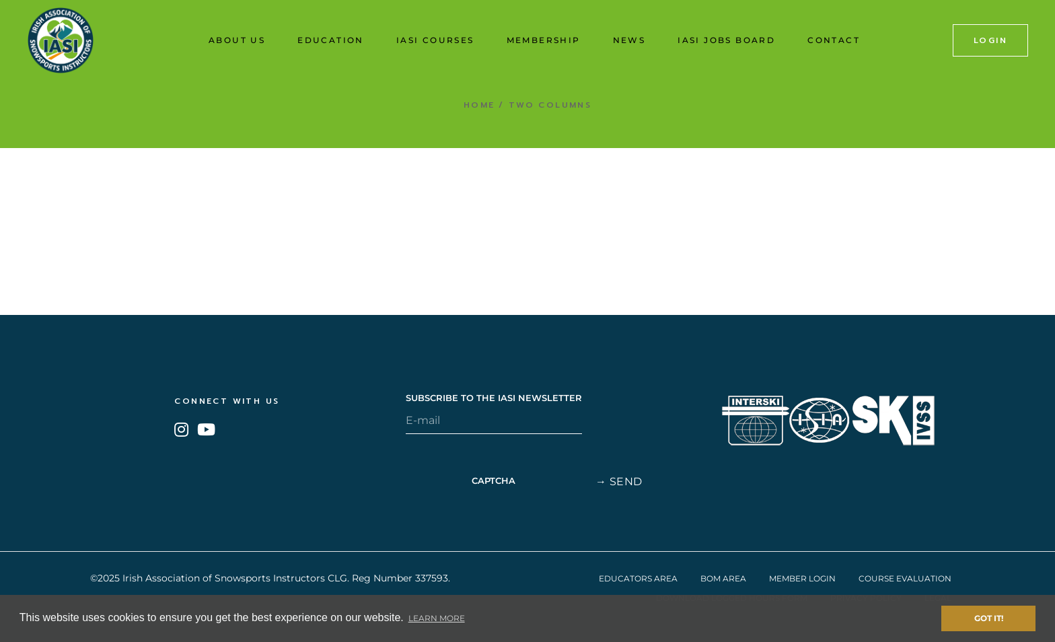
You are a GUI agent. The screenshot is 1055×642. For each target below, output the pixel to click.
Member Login (802, 578)
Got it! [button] (988, 618)
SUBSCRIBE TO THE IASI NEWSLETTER (494, 398)
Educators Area (638, 578)
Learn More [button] (436, 618)
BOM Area (723, 578)
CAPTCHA (493, 481)
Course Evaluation (905, 578)
